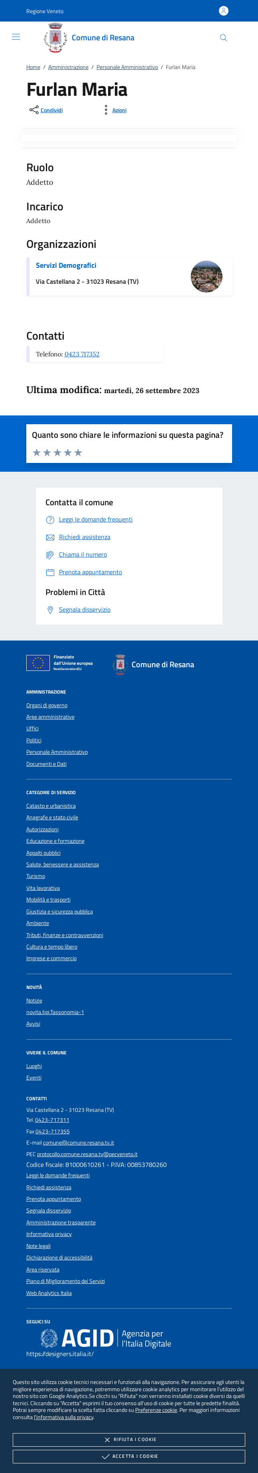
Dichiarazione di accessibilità (59, 1257)
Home (33, 67)
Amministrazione (68, 67)
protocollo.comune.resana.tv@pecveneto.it (87, 1154)
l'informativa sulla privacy (63, 1417)
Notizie (34, 1000)
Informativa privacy (49, 1234)
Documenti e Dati (46, 763)
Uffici (32, 728)
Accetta (129, 1456)
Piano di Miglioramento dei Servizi (65, 1281)
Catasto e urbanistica (51, 805)
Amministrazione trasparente (61, 1222)
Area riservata (42, 1269)
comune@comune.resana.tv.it (78, 1142)
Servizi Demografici (66, 265)
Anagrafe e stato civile (52, 817)
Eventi (33, 1077)
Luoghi (34, 1066)
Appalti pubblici (43, 852)
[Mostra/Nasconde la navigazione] (16, 37)
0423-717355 (52, 1131)
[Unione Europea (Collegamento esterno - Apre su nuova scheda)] (61, 664)
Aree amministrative (50, 716)
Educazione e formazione (55, 840)
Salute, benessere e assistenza (62, 864)
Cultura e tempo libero (51, 946)
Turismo (35, 876)
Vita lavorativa (43, 888)
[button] (44, 11)
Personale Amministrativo (127, 67)
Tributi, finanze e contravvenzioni (64, 935)
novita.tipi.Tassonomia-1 (55, 1012)
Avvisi (33, 1023)
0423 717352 (82, 354)
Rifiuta (129, 1439)
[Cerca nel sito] (223, 37)
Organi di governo (46, 705)
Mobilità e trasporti (48, 899)
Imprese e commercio (51, 958)
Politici (33, 740)
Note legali (38, 1246)
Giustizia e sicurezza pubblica (59, 911)
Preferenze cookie (156, 1410)
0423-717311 (52, 1119)
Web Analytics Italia (49, 1293)
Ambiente (37, 923)
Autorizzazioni (42, 829)
